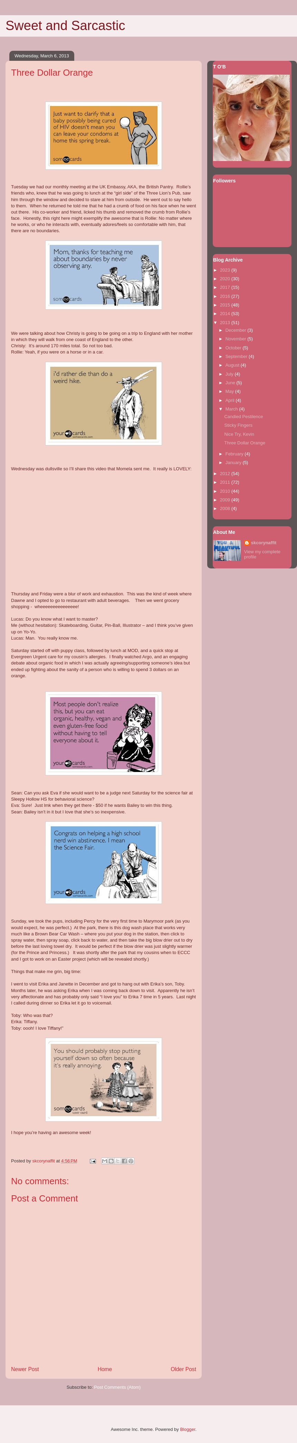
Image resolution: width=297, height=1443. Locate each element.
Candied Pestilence (243, 416)
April (231, 400)
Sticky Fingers (238, 425)
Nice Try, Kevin (239, 434)
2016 (225, 296)
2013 (225, 322)
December (237, 330)
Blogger (187, 1429)
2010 (225, 491)
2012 (225, 473)
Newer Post (25, 1369)
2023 (225, 270)
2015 (225, 305)
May (230, 391)
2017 (225, 287)
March (232, 409)
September (237, 356)
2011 (225, 482)
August (233, 365)
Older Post (183, 1369)
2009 (225, 499)
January (234, 462)
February (235, 453)
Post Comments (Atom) (117, 1387)
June (231, 382)
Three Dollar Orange (244, 442)
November (237, 338)
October (234, 347)
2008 (225, 508)
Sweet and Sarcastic (65, 25)
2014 (225, 313)
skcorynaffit (264, 542)
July (230, 374)
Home (105, 1369)
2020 (225, 278)
